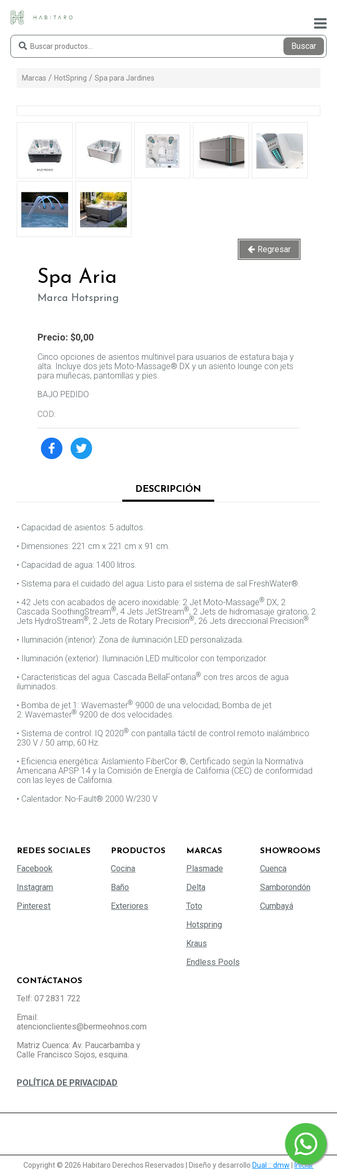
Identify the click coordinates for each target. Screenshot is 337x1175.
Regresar (274, 249)
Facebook (35, 868)
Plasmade (204, 868)
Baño (120, 887)
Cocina (123, 868)
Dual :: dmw (271, 1165)
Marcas (34, 78)
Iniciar (304, 1165)
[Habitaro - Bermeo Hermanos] (41, 17)
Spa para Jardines (124, 78)
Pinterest (33, 906)
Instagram (35, 887)
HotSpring (70, 78)
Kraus (196, 943)
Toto (194, 906)
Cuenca (273, 868)
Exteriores (129, 906)
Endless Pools (213, 962)
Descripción (168, 489)
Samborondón (285, 887)
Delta (195, 887)
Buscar (303, 46)
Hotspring (204, 925)
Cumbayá (276, 906)
